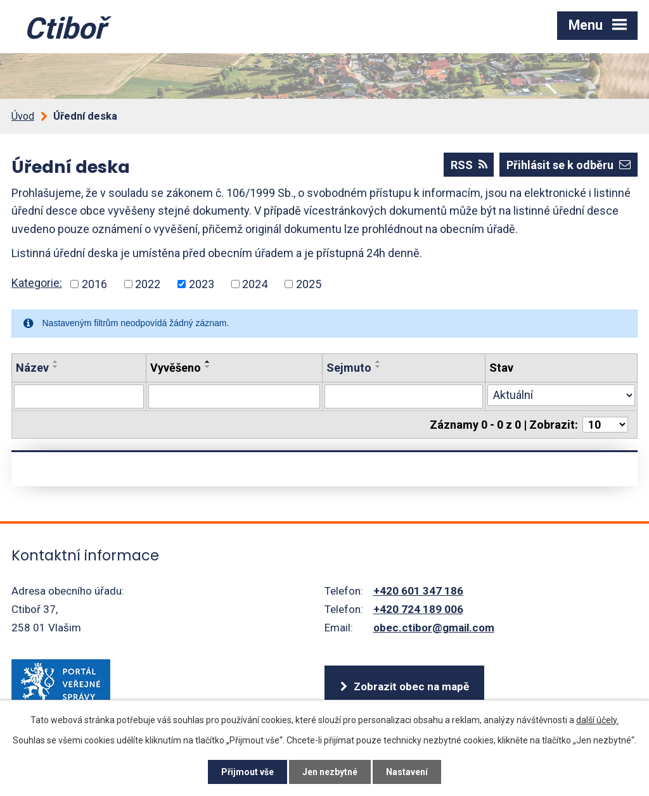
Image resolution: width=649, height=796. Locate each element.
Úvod (22, 116)
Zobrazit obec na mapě (411, 686)
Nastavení (407, 772)
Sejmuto (348, 367)
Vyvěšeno (175, 367)
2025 (308, 284)
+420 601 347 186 (418, 590)
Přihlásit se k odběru (568, 165)
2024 (254, 284)
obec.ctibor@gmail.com (433, 627)
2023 (201, 284)
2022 (147, 284)
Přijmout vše (247, 772)
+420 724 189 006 (418, 609)
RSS (469, 165)
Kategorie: (36, 282)
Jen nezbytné (329, 772)
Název (32, 367)
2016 (94, 284)
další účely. (597, 720)
